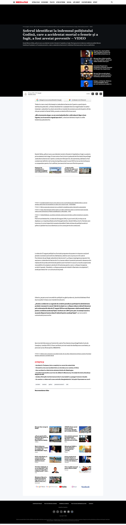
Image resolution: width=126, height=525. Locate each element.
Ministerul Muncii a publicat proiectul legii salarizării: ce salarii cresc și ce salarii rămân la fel (41, 479)
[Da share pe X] (97, 94)
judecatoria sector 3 (59, 384)
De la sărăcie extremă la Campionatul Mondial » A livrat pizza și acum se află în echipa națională (71, 438)
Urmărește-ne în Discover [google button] (77, 100)
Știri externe (60, 2)
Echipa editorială (37, 503)
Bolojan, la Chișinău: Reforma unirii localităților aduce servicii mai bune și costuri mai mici (103, 83)
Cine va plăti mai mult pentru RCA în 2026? (71, 467)
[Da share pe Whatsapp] (101, 94)
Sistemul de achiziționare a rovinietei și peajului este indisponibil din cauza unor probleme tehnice (41, 170)
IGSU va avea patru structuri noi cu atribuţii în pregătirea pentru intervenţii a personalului (63, 207)
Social (69, 2)
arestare (44, 384)
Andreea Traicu (32, 94)
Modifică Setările (63, 507)
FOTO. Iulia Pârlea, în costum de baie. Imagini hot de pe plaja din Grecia (41, 459)
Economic (44, 2)
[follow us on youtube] (63, 487)
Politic (52, 2)
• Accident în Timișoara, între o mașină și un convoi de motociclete (55, 365)
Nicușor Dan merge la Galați (41, 427)
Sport (95, 2)
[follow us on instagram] (74, 487)
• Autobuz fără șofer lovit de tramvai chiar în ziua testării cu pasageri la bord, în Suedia (61, 377)
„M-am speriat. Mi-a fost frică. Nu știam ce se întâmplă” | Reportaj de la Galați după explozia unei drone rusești (41, 438)
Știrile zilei (36, 2)
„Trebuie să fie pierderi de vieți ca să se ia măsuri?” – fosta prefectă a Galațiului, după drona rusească (71, 170)
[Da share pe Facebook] (93, 94)
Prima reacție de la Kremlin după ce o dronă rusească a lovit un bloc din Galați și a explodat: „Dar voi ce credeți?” (71, 459)
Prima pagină (26, 26)
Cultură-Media (87, 2)
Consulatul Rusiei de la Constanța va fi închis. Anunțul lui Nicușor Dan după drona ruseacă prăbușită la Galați (103, 68)
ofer (67, 384)
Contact (91, 503)
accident (38, 384)
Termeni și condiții (64, 503)
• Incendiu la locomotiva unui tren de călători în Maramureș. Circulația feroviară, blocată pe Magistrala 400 (62, 373)
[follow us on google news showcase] (51, 487)
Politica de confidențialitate (78, 503)
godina (50, 384)
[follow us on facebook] (85, 487)
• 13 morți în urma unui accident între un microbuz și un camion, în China (57, 368)
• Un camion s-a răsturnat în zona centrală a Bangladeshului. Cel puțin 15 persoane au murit (62, 379)
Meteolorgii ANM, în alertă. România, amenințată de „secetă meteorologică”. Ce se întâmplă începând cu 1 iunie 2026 (71, 448)
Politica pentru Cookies (50, 503)
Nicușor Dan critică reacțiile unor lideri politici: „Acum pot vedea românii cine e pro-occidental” (103, 61)
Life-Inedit (76, 2)
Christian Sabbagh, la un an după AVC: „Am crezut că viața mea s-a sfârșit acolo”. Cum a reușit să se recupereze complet (41, 469)
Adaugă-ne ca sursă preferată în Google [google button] (48, 100)
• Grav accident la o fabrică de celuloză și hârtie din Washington (54, 370)
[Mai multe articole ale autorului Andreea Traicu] (25, 93)
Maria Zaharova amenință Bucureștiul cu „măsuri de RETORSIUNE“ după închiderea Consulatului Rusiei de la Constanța (42, 448)
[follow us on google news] (40, 487)
